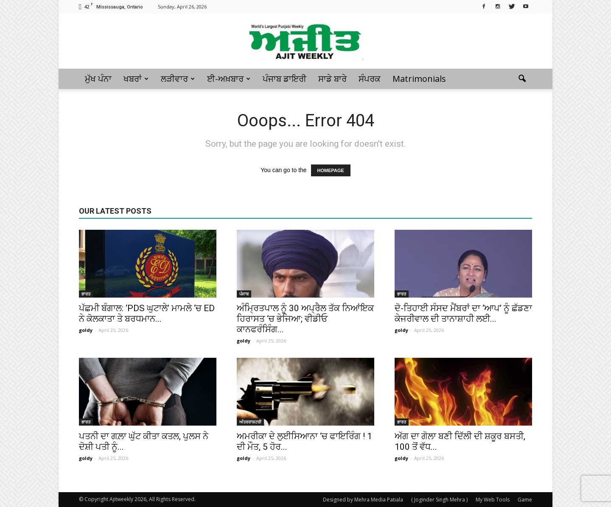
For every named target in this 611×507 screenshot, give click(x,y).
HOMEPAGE (330, 170)
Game (525, 499)
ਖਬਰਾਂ (136, 78)
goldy (85, 330)
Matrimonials (419, 78)
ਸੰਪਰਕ (370, 78)
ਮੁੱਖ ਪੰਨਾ (98, 78)
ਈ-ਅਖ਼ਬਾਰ (228, 78)
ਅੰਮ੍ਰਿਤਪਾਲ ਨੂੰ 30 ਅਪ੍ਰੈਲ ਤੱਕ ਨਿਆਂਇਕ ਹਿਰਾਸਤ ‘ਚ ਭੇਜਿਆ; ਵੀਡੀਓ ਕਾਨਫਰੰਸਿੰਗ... (305, 318)
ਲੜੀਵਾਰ (178, 78)
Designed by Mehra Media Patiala (363, 499)
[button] (522, 79)
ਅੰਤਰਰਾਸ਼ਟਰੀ (250, 422)
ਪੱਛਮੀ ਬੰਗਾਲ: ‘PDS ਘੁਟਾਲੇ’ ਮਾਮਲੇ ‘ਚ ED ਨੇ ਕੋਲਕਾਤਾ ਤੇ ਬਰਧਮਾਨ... (147, 313)
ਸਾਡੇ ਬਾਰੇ (332, 78)
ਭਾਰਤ (85, 294)
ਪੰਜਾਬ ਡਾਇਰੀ (284, 78)
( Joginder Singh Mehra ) (439, 499)
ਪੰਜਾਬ (244, 294)
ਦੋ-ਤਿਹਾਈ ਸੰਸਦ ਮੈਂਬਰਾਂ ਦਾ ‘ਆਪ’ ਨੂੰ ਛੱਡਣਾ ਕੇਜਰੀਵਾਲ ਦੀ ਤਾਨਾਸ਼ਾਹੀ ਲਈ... (463, 313)
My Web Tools (493, 499)
